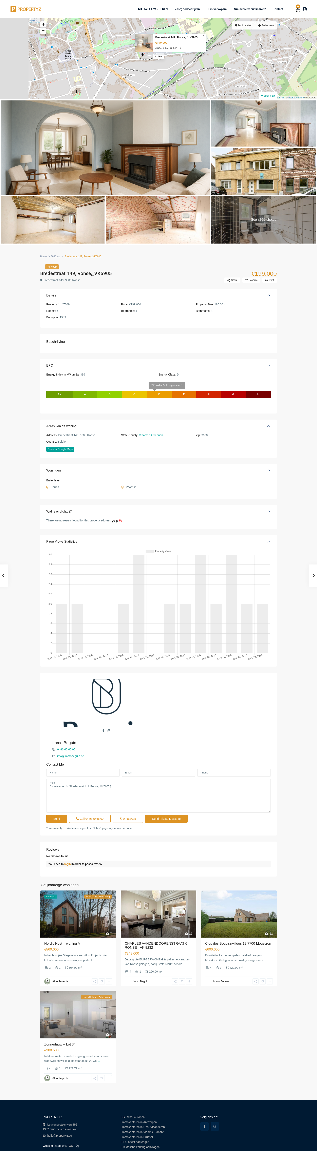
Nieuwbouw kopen (133, 1094)
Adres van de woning (61, 426)
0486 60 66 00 (178, 687)
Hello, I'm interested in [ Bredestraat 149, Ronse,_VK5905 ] (158, 773)
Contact (278, 9)
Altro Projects (60, 959)
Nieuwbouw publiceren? (250, 9)
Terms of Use (229, 1144)
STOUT (72, 1123)
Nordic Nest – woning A (62, 921)
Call (90, 796)
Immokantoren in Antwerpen (139, 1099)
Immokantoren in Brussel (137, 1114)
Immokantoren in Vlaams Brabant (143, 1109)
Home (43, 256)
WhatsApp (128, 796)
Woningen (53, 470)
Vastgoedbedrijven (187, 9)
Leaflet (279, 97)
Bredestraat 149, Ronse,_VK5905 (176, 37)
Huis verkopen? (216, 9)
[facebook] (204, 1104)
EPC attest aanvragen (135, 1119)
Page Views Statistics (61, 541)
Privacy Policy (247, 1144)
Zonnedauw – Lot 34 (60, 1022)
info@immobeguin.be (182, 694)
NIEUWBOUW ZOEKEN (153, 9)
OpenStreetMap (296, 97)
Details (51, 295)
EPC (49, 365)
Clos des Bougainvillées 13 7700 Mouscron (238, 921)
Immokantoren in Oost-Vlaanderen (143, 1104)
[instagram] (215, 1104)
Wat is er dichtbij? (59, 511)
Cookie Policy (265, 1144)
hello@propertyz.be (59, 1113)
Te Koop (55, 256)
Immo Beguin (176, 681)
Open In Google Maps (60, 449)
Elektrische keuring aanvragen (141, 1124)
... (94, 937)
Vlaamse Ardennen (151, 435)
